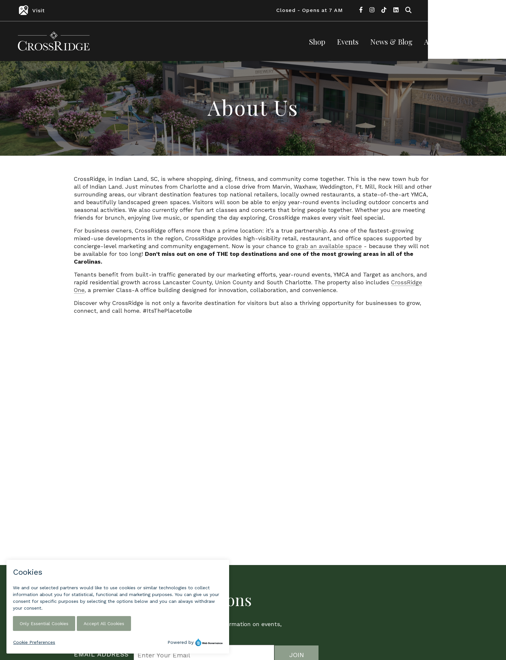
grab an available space (329, 248)
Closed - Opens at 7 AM (387, 10)
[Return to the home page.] (53, 40)
